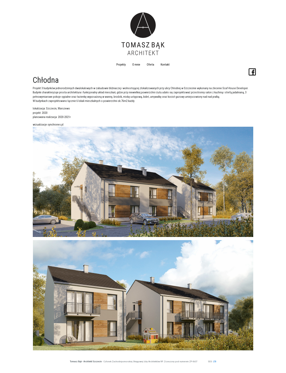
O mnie (136, 64)
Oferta (150, 64)
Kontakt (165, 64)
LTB (214, 361)
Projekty (121, 64)
